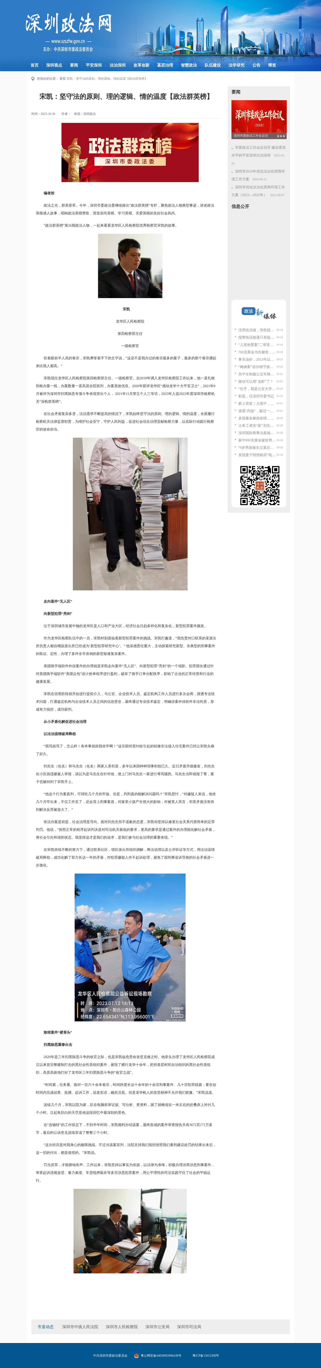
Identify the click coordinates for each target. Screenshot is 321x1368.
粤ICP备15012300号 (205, 1355)
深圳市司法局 (189, 1327)
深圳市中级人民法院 (80, 1327)
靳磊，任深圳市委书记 (256, 396)
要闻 (74, 65)
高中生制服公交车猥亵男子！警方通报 (257, 374)
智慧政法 (189, 65)
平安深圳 (94, 65)
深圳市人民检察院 (122, 1327)
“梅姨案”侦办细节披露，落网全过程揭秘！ (257, 367)
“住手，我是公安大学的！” (257, 389)
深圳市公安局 (157, 1327)
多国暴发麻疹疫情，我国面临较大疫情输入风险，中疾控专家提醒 (257, 418)
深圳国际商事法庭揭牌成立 (257, 433)
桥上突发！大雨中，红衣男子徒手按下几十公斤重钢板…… (257, 403)
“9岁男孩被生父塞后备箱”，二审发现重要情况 (257, 447)
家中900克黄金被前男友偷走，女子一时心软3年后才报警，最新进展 (257, 440)
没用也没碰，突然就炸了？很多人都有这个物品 (257, 330)
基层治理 (165, 65)
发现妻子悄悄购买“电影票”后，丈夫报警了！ (257, 455)
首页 (35, 65)
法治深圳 (118, 65)
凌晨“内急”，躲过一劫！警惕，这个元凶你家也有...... (257, 411)
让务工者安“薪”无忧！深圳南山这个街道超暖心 (257, 425)
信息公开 (240, 206)
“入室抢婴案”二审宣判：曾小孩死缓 (257, 345)
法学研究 (237, 65)
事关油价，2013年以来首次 (257, 359)
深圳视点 (54, 65)
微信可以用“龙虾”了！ (256, 381)
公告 (256, 65)
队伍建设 (213, 65)
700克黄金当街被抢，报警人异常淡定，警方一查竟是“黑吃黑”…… (257, 352)
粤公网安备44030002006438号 (161, 1355)
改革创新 (141, 65)
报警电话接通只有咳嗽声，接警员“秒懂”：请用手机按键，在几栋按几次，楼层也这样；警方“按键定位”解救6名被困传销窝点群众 (257, 337)
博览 (272, 65)
